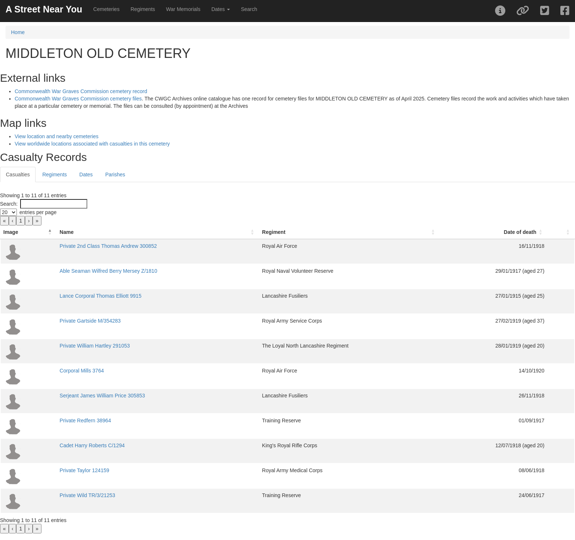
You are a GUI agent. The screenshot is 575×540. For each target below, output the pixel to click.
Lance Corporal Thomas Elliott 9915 (101, 296)
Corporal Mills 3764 (82, 371)
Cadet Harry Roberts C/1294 (92, 445)
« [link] (4, 221)
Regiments (143, 9)
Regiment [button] (274, 232)
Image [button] (10, 232)
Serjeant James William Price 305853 (102, 395)
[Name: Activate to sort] (158, 232)
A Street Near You (44, 9)
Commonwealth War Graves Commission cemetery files (78, 99)
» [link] (37, 221)
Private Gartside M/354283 (90, 321)
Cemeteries (106, 9)
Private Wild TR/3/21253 (87, 495)
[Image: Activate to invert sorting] (28, 232)
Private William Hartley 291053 (95, 346)
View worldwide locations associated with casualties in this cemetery (92, 144)
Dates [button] (220, 9)
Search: (9, 204)
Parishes (115, 174)
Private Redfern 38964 (85, 420)
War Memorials (183, 9)
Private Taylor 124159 (84, 470)
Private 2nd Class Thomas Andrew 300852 (108, 246)
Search (249, 9)
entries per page (37, 212)
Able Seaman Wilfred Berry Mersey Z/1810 (108, 271)
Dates (86, 174)
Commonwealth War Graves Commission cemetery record (81, 91)
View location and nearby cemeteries (57, 136)
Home (18, 32)
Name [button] (67, 232)
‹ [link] (13, 221)
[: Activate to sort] (561, 232)
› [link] (29, 221)
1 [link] (20, 221)
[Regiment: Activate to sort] (349, 232)
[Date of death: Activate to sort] (493, 232)
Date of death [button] (520, 232)
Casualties (18, 174)
